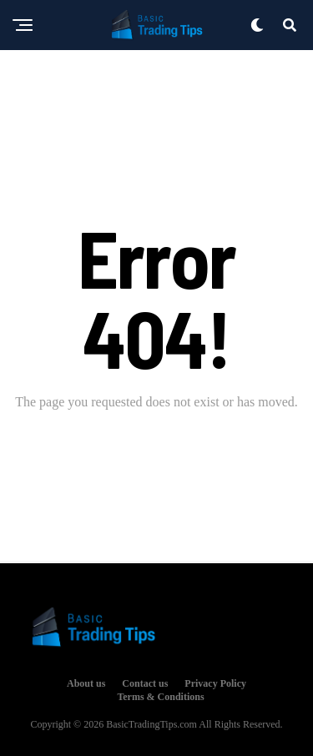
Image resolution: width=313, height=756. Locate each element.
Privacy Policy (215, 683)
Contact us (145, 683)
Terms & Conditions (160, 697)
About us (86, 683)
